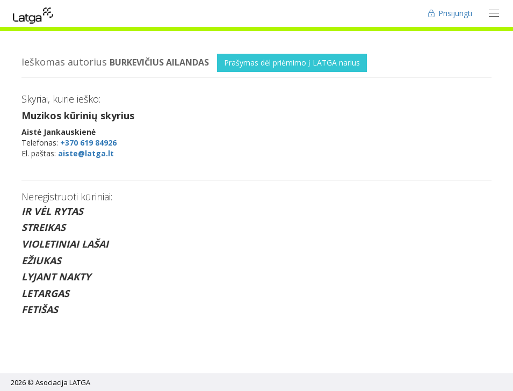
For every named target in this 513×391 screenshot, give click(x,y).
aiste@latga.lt (86, 153)
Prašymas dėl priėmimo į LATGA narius (292, 62)
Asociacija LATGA (62, 382)
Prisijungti (450, 13)
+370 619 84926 (88, 142)
